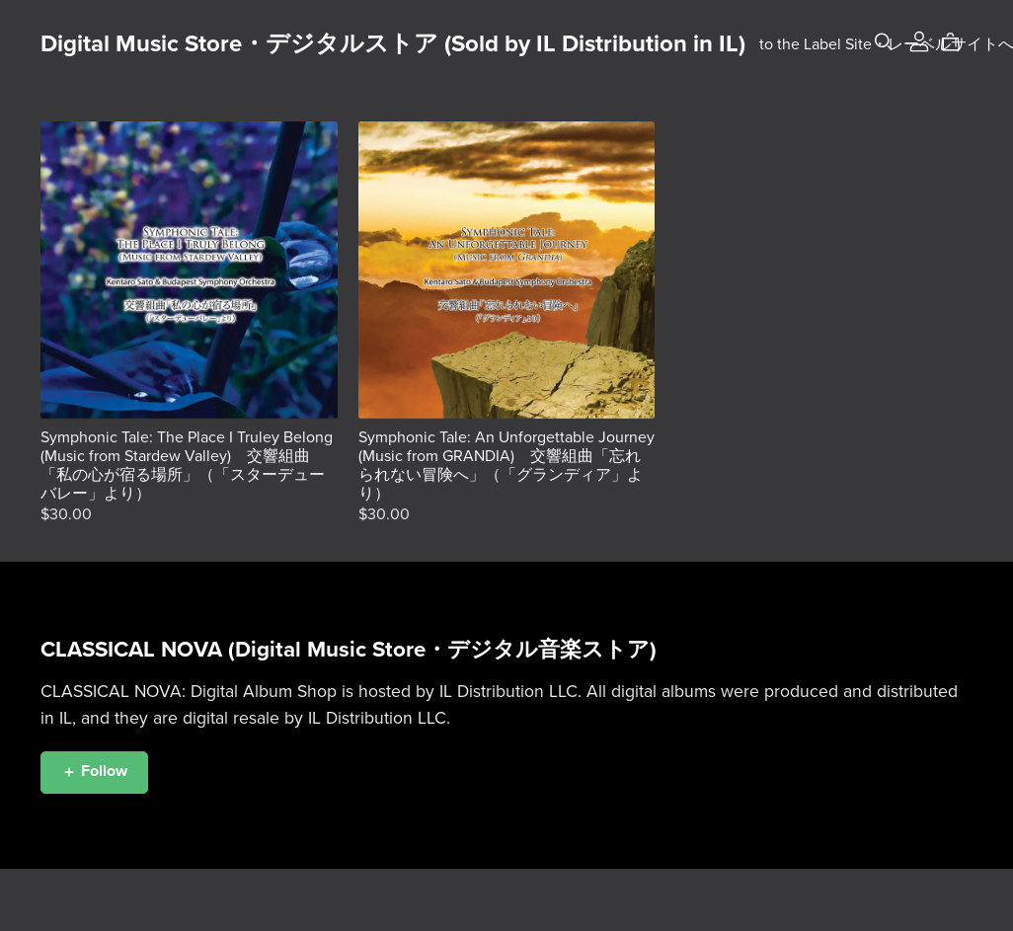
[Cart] (958, 42)
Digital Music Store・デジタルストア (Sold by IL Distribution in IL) (392, 44)
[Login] (919, 40)
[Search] (884, 42)
